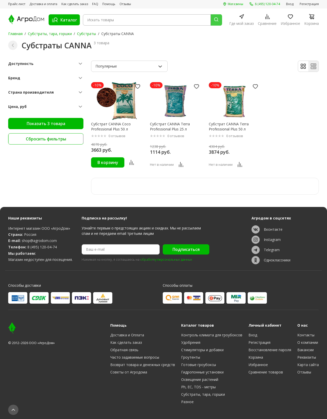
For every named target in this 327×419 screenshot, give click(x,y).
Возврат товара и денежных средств (142, 364)
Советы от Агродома (128, 372)
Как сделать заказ (74, 4)
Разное (187, 401)
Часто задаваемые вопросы (134, 357)
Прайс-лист (16, 4)
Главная (15, 33)
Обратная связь (124, 349)
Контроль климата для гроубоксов (211, 335)
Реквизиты (306, 357)
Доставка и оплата (43, 4)
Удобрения (190, 342)
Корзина (255, 357)
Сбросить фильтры (46, 139)
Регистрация (309, 4)
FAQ (95, 4)
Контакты (305, 335)
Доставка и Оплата (127, 335)
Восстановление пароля (269, 349)
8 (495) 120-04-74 (42, 247)
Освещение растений (199, 379)
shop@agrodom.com (39, 240)
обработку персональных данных (166, 260)
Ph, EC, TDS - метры (198, 386)
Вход (289, 4)
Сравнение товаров (265, 372)
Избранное (258, 364)
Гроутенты (190, 357)
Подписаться (186, 249)
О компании (307, 342)
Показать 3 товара (46, 123)
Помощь (108, 4)
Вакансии (305, 349)
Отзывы (125, 4)
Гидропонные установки (202, 372)
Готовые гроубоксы (198, 364)
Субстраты (86, 33)
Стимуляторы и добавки (202, 349)
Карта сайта (308, 364)
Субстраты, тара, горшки (50, 33)
